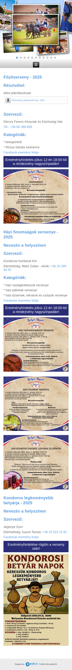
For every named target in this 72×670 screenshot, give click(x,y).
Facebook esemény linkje (21, 152)
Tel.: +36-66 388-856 (17, 127)
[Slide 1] (17, 58)
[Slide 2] (21, 58)
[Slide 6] (36, 58)
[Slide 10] (51, 58)
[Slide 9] (47, 58)
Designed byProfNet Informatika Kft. (36, 664)
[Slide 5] (32, 58)
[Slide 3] (25, 58)
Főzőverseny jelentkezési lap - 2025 (27, 100)
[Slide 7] (40, 58)
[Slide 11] (55, 58)
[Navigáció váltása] (36, 65)
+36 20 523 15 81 (55, 532)
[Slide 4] (28, 58)
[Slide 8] (44, 58)
